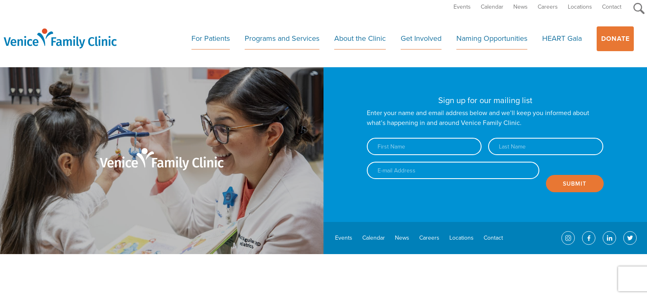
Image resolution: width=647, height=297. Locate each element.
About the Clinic (360, 38)
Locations (580, 6)
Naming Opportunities (491, 38)
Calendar (492, 6)
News (520, 6)
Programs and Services (282, 38)
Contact (611, 6)
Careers (548, 6)
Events (462, 6)
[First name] (424, 146)
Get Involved (421, 38)
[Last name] (545, 146)
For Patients (210, 38)
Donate (615, 39)
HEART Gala (562, 38)
